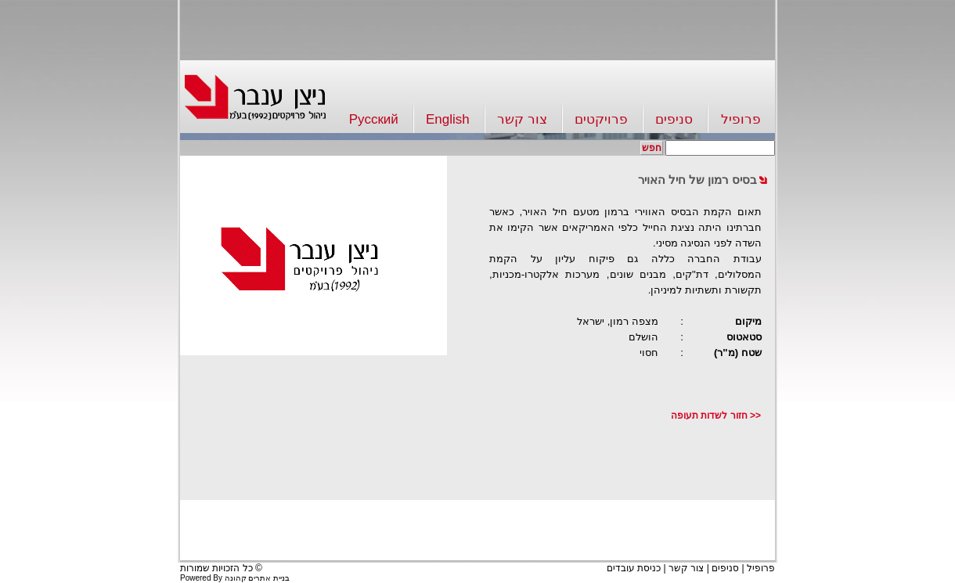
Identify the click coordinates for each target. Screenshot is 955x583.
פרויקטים (601, 119)
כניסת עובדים (634, 568)
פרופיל (741, 119)
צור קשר (522, 119)
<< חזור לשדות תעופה (716, 415)
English (448, 119)
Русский (373, 119)
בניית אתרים (269, 578)
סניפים (674, 119)
